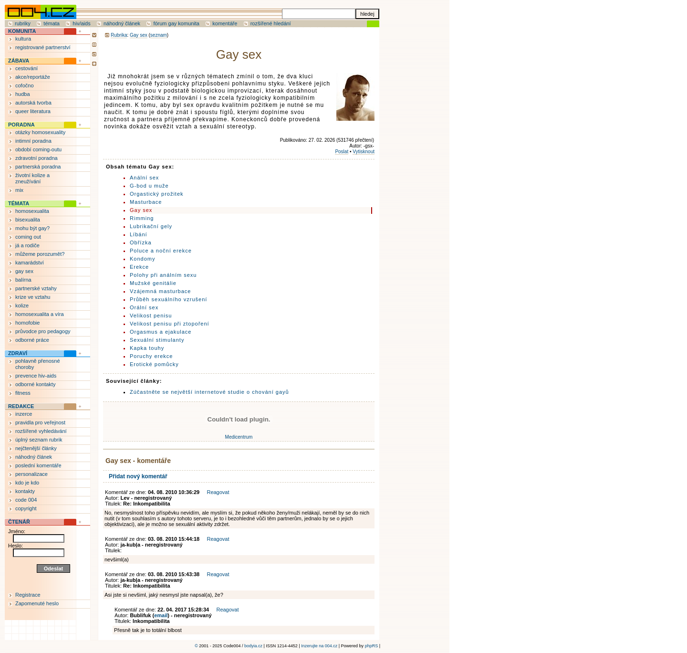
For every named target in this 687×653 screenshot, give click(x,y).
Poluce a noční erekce (161, 250)
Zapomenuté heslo (37, 603)
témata (51, 23)
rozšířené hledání (270, 23)
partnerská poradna (38, 166)
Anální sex (144, 177)
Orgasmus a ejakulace (160, 332)
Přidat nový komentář (138, 476)
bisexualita (27, 219)
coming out (28, 237)
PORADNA (21, 124)
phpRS (371, 645)
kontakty (25, 491)
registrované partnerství (43, 47)
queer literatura (33, 111)
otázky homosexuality (40, 132)
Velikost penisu (151, 315)
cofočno (24, 85)
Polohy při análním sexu (163, 275)
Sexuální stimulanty (157, 340)
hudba (22, 94)
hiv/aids (81, 23)
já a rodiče (27, 245)
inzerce (23, 414)
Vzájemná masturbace (160, 291)
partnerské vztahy (36, 288)
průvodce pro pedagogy (43, 331)
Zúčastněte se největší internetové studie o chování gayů (209, 392)
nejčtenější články (36, 448)
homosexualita (32, 211)
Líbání (138, 234)
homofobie (27, 323)
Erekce (139, 267)
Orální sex (144, 307)
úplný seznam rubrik (38, 439)
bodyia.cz (253, 645)
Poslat (341, 151)
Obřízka (141, 242)
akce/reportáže (32, 77)
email (160, 615)
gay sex (24, 271)
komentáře (224, 23)
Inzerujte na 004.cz (319, 645)
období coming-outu (38, 149)
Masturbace (146, 202)
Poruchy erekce (151, 356)
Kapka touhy (147, 348)
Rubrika (119, 35)
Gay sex (138, 35)
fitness (23, 393)
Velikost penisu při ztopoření (169, 323)
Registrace (28, 595)
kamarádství (29, 262)
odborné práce (32, 340)
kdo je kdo (27, 482)
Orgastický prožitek (157, 194)
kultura (23, 39)
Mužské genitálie (153, 283)
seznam (158, 35)
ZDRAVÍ (17, 353)
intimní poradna (33, 141)
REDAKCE (21, 406)
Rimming (142, 218)
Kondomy (142, 259)
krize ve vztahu (32, 297)
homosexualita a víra (39, 314)
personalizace (31, 474)
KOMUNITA (22, 31)
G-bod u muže (149, 186)
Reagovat (218, 492)
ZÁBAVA (18, 60)
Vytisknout (364, 151)
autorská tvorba (33, 102)
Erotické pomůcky (154, 364)
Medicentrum (239, 437)
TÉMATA (18, 203)
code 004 (26, 500)
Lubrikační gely (151, 226)
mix (19, 190)
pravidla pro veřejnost (40, 422)
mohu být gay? (32, 228)
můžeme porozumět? (39, 254)
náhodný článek (122, 23)
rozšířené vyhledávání (41, 431)
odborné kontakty (35, 384)
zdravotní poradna (36, 158)
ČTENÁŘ (19, 522)
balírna (23, 280)
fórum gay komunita (176, 23)
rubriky (23, 23)
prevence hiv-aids (35, 376)
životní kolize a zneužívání (32, 178)
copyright (26, 508)
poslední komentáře (38, 465)
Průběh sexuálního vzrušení (168, 299)
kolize (22, 305)
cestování (26, 68)
